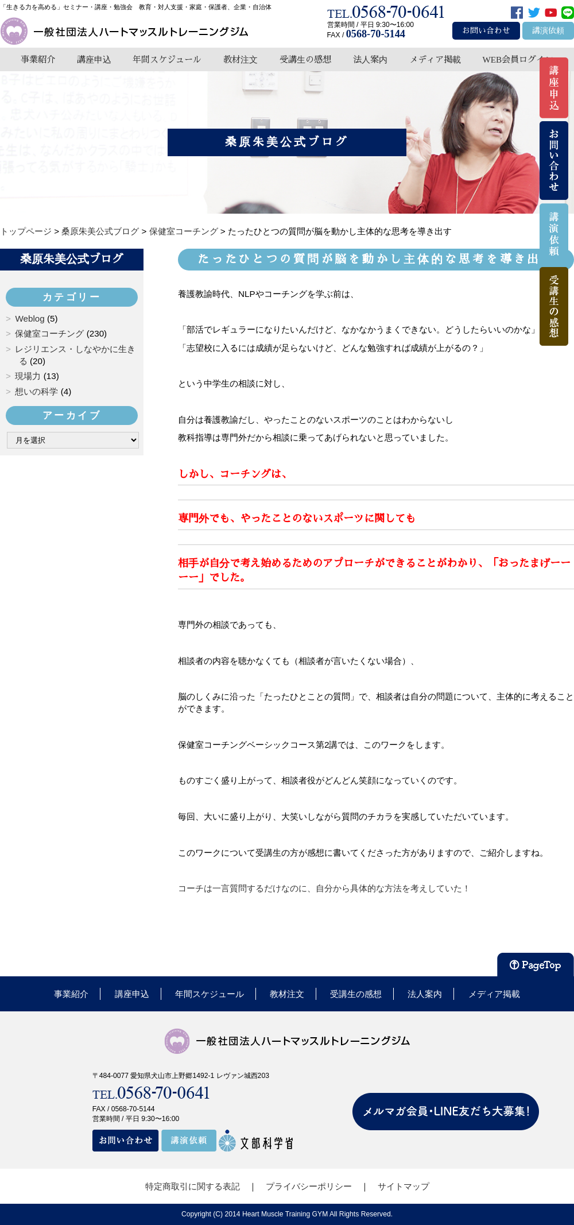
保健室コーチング (49, 333)
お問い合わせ (486, 30)
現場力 (28, 376)
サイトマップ (403, 1186)
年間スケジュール (167, 59)
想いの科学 (36, 391)
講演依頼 (548, 30)
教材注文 (240, 59)
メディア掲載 (435, 59)
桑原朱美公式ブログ (71, 259)
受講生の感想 (305, 59)
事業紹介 (38, 59)
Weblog (29, 318)
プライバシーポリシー (309, 1186)
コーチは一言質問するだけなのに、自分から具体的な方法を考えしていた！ (324, 888)
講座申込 (94, 59)
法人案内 (370, 59)
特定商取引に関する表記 (192, 1186)
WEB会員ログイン (517, 59)
